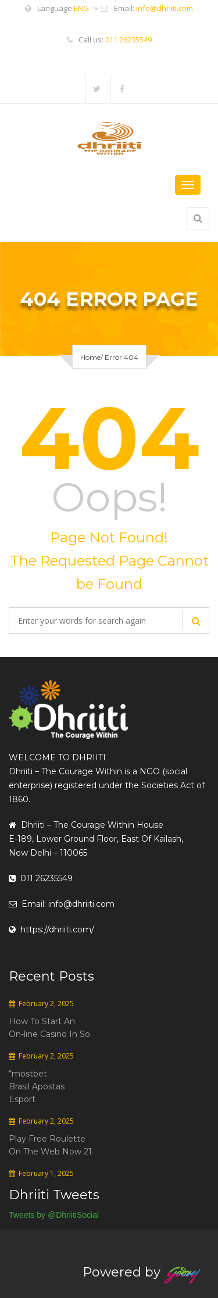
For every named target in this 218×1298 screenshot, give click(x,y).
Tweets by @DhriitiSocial (54, 1215)
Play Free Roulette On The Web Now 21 (50, 1145)
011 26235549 (128, 39)
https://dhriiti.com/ (51, 929)
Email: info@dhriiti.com (62, 904)
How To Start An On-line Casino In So (49, 1027)
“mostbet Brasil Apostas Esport (37, 1086)
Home (90, 357)
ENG (86, 8)
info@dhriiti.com (164, 8)
